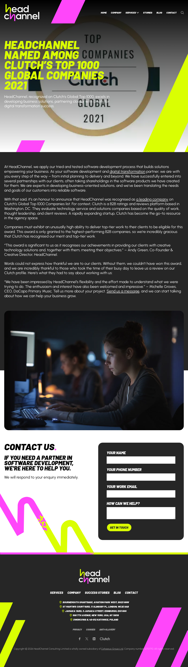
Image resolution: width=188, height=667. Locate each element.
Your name (116, 453)
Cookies (90, 629)
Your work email (122, 486)
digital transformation (127, 171)
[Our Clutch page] (105, 638)
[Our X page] (86, 638)
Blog (159, 12)
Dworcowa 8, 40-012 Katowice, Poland (94, 619)
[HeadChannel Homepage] (21, 12)
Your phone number (124, 469)
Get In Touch (119, 527)
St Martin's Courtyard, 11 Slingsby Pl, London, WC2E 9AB (94, 606)
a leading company (152, 199)
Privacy (77, 629)
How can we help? (123, 503)
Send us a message (123, 291)
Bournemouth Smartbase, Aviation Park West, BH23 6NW (94, 602)
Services (132, 12)
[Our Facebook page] (79, 638)
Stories (147, 12)
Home (104, 12)
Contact (171, 12)
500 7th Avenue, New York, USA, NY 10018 (94, 615)
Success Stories (97, 592)
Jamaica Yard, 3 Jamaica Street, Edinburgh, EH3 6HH (94, 611)
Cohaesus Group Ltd (112, 648)
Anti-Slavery (107, 629)
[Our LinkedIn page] (94, 638)
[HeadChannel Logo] (94, 576)
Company (116, 12)
